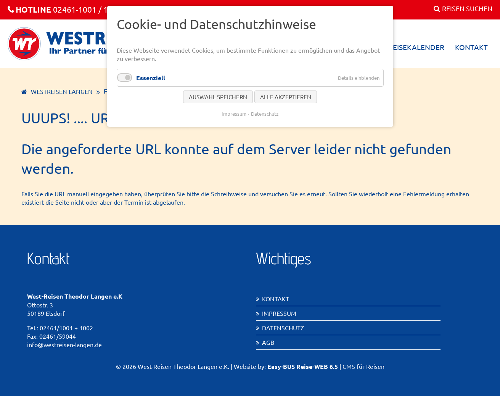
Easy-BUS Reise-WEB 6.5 (302, 366)
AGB (268, 342)
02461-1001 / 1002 (65, 9)
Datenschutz (283, 327)
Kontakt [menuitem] (471, 47)
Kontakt (275, 298)
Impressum (279, 313)
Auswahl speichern (218, 96)
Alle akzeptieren (285, 96)
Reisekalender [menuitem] (416, 47)
